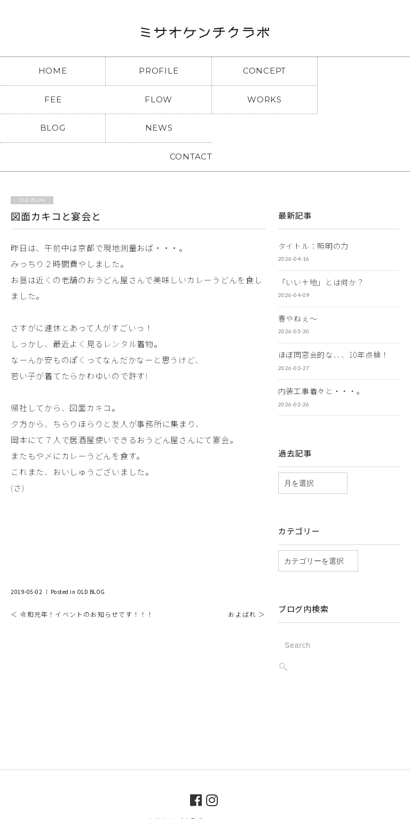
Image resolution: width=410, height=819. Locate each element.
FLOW (51, 99)
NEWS (359, 99)
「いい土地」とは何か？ (321, 252)
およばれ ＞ (246, 584)
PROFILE (153, 70)
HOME (51, 70)
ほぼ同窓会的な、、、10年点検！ (333, 325)
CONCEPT (256, 70)
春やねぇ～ (298, 289)
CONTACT (205, 127)
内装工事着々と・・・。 (321, 361)
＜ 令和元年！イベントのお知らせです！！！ (82, 584)
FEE (358, 70)
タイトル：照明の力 (313, 216)
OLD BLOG (91, 562)
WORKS (153, 99)
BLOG (256, 99)
